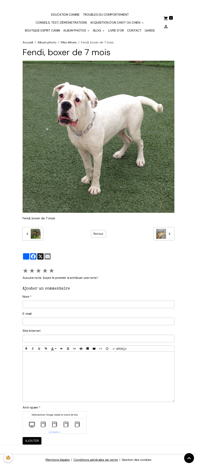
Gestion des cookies (136, 460)
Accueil (28, 43)
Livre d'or (116, 31)
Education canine (65, 15)
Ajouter (32, 441)
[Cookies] (8, 457)
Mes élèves (69, 43)
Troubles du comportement (106, 15)
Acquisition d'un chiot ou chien (115, 23)
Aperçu (119, 349)
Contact (134, 31)
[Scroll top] (189, 458)
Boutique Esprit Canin (42, 31)
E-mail (27, 314)
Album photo (46, 43)
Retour (98, 234)
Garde (150, 31)
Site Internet (32, 331)
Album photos (75, 31)
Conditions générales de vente (96, 460)
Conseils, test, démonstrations (61, 23)
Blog (97, 31)
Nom (26, 297)
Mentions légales (58, 460)
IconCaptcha (54, 433)
